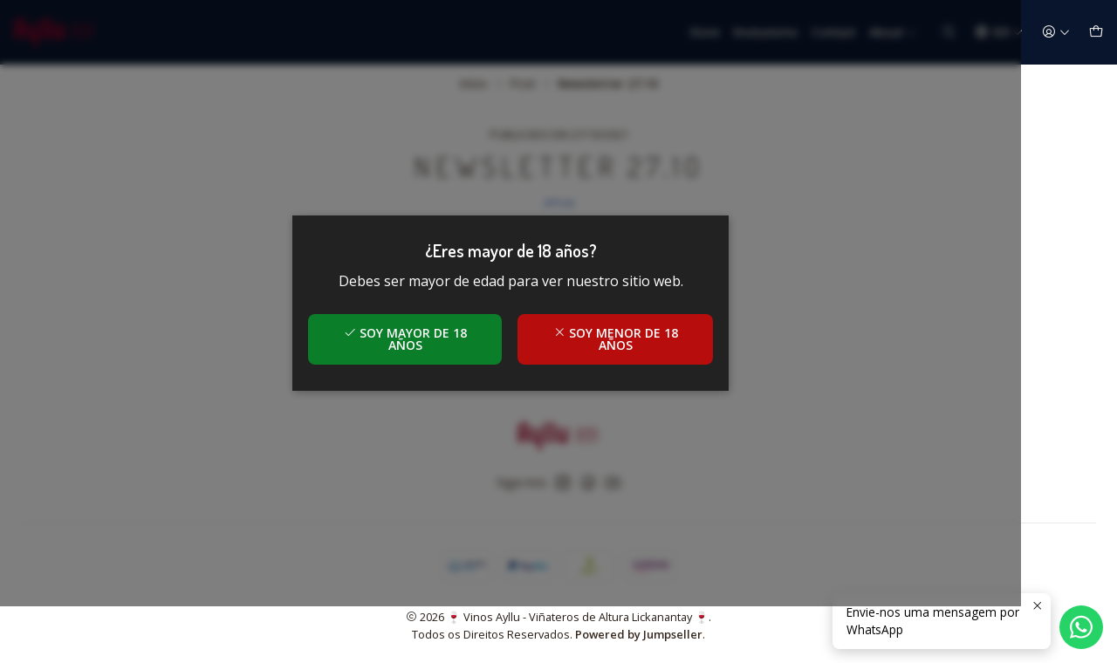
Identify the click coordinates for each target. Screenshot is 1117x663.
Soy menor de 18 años (663, 367)
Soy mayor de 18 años (453, 367)
